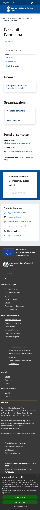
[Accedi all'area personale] (32, 2)
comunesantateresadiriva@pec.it (20, 151)
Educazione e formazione (18, 347)
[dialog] (20, 492)
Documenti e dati (11, 309)
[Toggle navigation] (4, 9)
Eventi (7, 396)
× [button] (37, 476)
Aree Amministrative (12, 292)
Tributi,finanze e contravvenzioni (20, 353)
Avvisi (7, 383)
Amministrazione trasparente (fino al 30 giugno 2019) (19, 470)
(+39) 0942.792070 (11, 428)
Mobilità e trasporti (12, 336)
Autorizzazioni (14, 363)
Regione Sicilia (8, 2)
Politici (27, 18)
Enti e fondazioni (11, 299)
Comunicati (9, 380)
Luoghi (7, 393)
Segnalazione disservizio (14, 446)
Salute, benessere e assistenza (20, 360)
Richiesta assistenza (12, 453)
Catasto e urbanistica (12, 333)
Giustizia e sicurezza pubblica (19, 350)
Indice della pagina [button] (13, 51)
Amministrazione (16, 18)
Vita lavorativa (10, 326)
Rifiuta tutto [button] (20, 502)
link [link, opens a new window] (9, 493)
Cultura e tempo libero (13, 323)
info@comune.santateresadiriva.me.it (17, 143)
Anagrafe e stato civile (13, 319)
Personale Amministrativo (14, 306)
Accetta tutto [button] (20, 497)
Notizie (7, 376)
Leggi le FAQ (9, 449)
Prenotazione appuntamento (15, 443)
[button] (20, 506)
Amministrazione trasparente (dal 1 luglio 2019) (20, 464)
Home (5, 18)
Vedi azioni (9, 46)
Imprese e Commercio (12, 330)
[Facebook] (5, 279)
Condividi (9, 41)
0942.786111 (16, 147)
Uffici (7, 296)
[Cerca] (35, 9)
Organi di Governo (11, 289)
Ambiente (12, 357)
